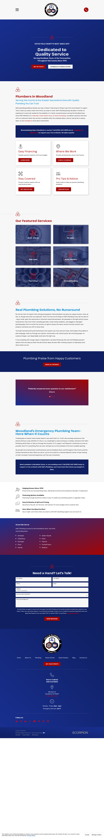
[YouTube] (35, 721)
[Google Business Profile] (17, 721)
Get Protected (26, 189)
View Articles (63, 189)
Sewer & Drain (50, 658)
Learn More (25, 160)
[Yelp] (44, 721)
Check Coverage (64, 160)
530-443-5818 (52, 682)
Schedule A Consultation (60, 67)
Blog (73, 658)
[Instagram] (48, 721)
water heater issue (45, 115)
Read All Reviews (52, 364)
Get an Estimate (52, 664)
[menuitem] (18, 735)
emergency (28, 121)
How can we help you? (22, 599)
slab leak (36, 115)
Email (54, 583)
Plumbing (38, 658)
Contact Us (83, 658)
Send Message (52, 619)
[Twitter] (30, 721)
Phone (18, 583)
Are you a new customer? (23, 594)
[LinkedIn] (26, 721)
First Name (19, 578)
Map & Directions (52, 696)
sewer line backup (60, 115)
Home (19, 658)
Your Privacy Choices (38, 733)
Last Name (56, 578)
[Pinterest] (39, 721)
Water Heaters (63, 658)
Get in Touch (39, 67)
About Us (28, 658)
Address (18, 589)
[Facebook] (21, 721)
